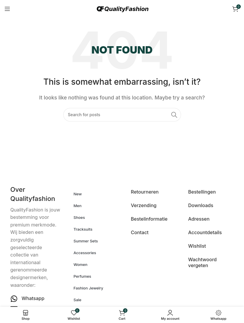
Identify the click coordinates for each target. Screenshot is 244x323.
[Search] (122, 114)
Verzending (144, 205)
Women (80, 264)
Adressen (199, 219)
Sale (78, 299)
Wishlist (197, 246)
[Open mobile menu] (7, 9)
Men (78, 205)
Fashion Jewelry (88, 288)
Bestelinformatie (149, 219)
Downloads (200, 205)
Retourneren (145, 192)
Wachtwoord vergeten (202, 262)
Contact (140, 232)
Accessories (85, 252)
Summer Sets (86, 241)
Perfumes (82, 276)
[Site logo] (122, 8)
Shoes (79, 217)
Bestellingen (202, 192)
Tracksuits (83, 229)
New (78, 194)
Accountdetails (205, 232)
